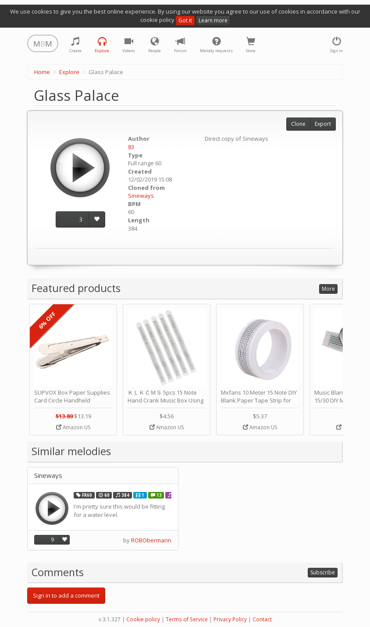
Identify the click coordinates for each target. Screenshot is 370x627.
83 (131, 147)
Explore (69, 72)
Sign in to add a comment (66, 595)
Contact (262, 619)
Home (42, 72)
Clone (298, 124)
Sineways (141, 196)
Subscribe (322, 572)
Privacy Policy (230, 619)
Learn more (213, 20)
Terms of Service (187, 619)
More (328, 288)
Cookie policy (143, 619)
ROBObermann (151, 540)
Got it (185, 20)
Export (323, 124)
